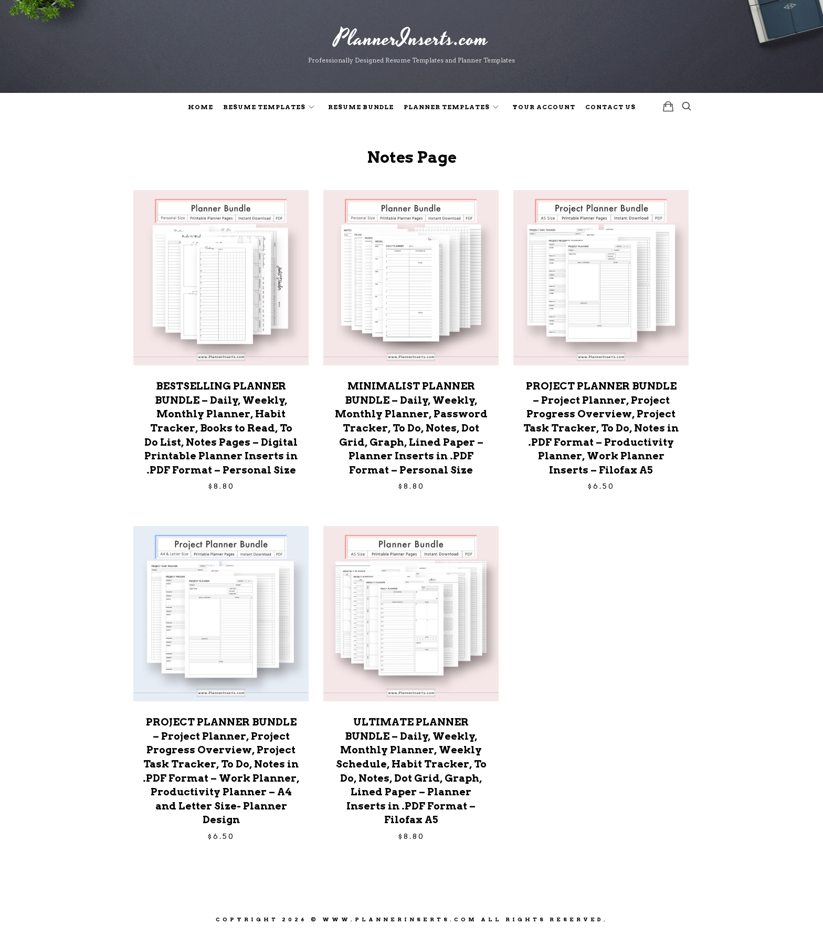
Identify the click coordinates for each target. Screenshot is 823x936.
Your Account (543, 107)
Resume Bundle (361, 107)
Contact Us (610, 107)
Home (200, 107)
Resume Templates (264, 107)
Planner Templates (447, 107)
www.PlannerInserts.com (399, 919)
